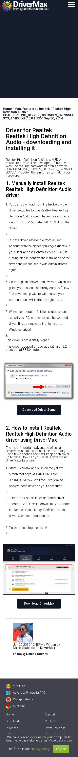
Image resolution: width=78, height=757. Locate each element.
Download (12, 721)
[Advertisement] (39, 57)
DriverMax (47, 648)
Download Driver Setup (39, 410)
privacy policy (39, 749)
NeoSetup (15, 706)
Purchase (12, 728)
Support (50, 714)
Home (10, 714)
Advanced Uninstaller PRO (25, 692)
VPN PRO (15, 685)
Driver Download (55, 728)
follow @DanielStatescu (30, 654)
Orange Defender (20, 699)
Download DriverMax (39, 603)
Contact (50, 721)
